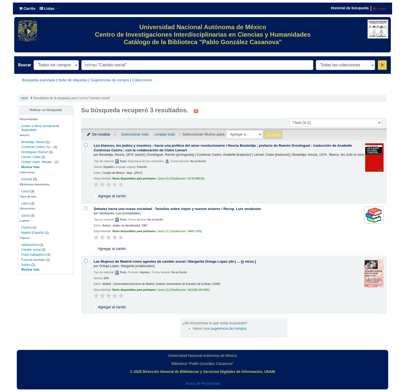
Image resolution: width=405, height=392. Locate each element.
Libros (25, 191)
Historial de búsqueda (350, 8)
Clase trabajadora (33, 254)
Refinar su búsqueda (46, 110)
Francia (26, 227)
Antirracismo (29, 245)
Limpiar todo (164, 134)
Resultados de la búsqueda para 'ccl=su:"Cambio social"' (72, 98)
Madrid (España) (32, 232)
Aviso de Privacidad (202, 383)
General (27, 179)
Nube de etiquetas (73, 80)
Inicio (24, 98)
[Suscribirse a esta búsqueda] (196, 111)
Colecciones (142, 80)
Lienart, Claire (31, 157)
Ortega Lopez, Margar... (37, 162)
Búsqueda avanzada (38, 80)
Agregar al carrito (110, 196)
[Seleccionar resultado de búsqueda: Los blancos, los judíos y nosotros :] (86, 145)
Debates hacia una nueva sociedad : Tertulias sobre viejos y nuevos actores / (177, 209)
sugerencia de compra (228, 328)
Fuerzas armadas (33, 260)
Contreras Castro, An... (37, 147)
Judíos (25, 264)
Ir (382, 65)
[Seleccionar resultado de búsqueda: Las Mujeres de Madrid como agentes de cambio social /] (86, 261)
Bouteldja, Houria (33, 142)
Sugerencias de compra (110, 80)
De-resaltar (98, 134)
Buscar (24, 64)
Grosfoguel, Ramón (34, 152)
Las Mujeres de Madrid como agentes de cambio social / (175, 261)
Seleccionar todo (135, 134)
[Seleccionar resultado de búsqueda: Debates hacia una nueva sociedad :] (86, 208)
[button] (27, 8)
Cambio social (31, 250)
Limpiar (379, 8)
